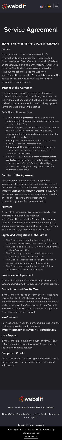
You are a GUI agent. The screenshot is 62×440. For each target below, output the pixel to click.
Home (11, 407)
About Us (6, 414)
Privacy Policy (34, 414)
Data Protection (19, 414)
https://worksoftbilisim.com (40, 75)
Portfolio (36, 407)
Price (27, 417)
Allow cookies (31, 437)
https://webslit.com (12, 75)
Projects (28, 407)
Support (34, 417)
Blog (43, 407)
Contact (50, 407)
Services (19, 407)
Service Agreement (50, 414)
